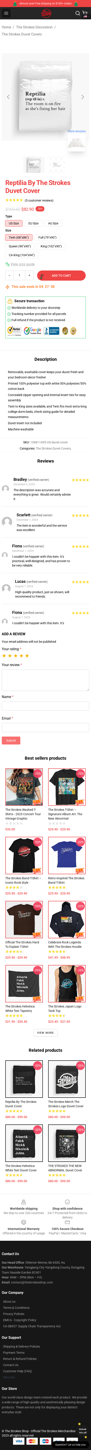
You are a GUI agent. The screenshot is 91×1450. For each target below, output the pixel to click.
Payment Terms (14, 1352)
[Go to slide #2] (57, 165)
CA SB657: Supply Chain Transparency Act (32, 1326)
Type (8, 216)
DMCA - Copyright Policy (19, 1320)
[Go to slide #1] (34, 165)
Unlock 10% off (83, 1431)
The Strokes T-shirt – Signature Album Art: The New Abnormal (65, 814)
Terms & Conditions (16, 1307)
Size (8, 230)
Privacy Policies (13, 1314)
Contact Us (10, 1365)
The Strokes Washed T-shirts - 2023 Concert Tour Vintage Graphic (23, 814)
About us (9, 1301)
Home (6, 27)
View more (45, 1032)
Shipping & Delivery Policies (21, 1346)
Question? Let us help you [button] (70, 1444)
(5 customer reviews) (39, 200)
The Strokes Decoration (34, 27)
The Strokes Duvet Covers (22, 34)
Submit (11, 740)
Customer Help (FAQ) (17, 1371)
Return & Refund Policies (20, 1359)
